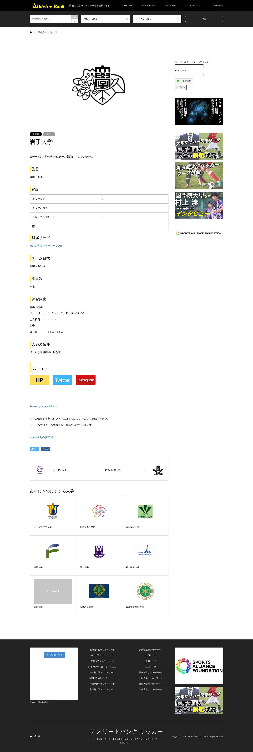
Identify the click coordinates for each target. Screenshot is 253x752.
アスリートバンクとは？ (194, 5)
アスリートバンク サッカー (126, 731)
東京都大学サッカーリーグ (102, 672)
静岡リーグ (151, 655)
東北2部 (35, 134)
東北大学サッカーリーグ (102, 655)
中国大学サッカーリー (149, 678)
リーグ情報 (127, 5)
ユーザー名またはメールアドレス (192, 62)
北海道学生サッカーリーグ (102, 649)
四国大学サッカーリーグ (150, 684)
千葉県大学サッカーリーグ (102, 684)
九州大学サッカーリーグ (150, 689)
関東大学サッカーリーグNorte (102, 667)
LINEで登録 (184, 81)
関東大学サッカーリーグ (102, 661)
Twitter (31, 736)
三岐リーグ (151, 667)
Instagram (39, 736)
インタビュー (169, 5)
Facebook (35, 736)
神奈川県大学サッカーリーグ (102, 678)
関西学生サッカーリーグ (150, 672)
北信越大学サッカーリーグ (102, 689)
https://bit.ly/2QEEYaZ (42, 437)
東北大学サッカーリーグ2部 (46, 245)
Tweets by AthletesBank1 (39, 702)
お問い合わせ (218, 5)
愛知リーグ (151, 661)
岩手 (49, 134)
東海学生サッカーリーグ (150, 649)
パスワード (180, 70)
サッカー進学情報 (148, 5)
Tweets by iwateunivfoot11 (44, 406)
